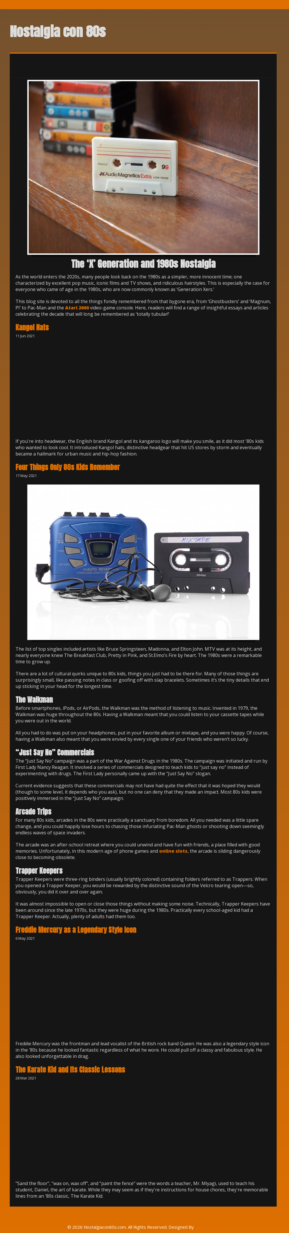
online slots (173, 851)
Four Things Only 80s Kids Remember (67, 467)
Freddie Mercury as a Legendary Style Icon (75, 930)
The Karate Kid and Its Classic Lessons (70, 1070)
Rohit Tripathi (208, 1227)
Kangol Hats (32, 327)
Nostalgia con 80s (58, 31)
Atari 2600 (77, 308)
